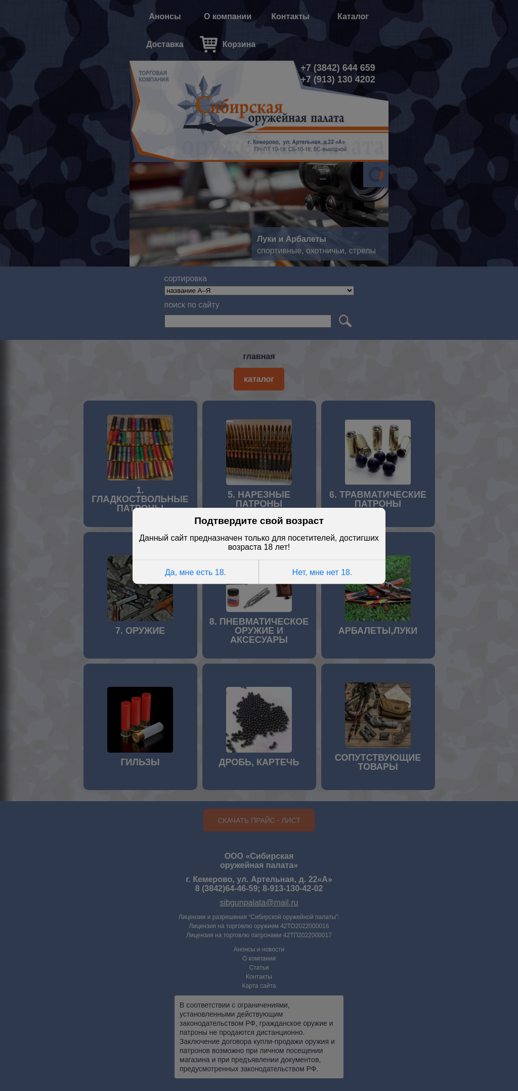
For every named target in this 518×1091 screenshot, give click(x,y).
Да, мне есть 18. (195, 571)
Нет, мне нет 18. (322, 571)
